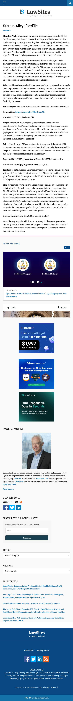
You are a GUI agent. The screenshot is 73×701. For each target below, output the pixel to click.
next (68, 247)
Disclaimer (29, 650)
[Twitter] (33, 659)
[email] (26, 530)
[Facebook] (27, 659)
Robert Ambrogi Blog (36, 13)
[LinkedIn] (40, 659)
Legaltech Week (9, 484)
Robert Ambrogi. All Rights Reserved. (43, 687)
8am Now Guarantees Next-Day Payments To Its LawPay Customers (31, 603)
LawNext (20, 481)
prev (65, 247)
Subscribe (27, 538)
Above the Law (42, 479)
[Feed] (46, 659)
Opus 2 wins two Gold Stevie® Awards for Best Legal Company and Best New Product (36, 295)
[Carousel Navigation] (36, 247)
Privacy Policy (43, 650)
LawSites (17, 479)
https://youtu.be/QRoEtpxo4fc (30, 112)
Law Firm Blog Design (36, 698)
